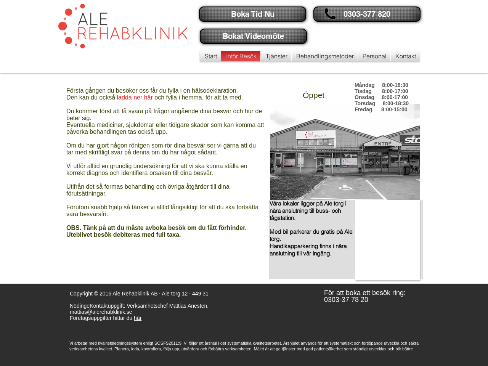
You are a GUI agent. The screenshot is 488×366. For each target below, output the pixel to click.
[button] (366, 14)
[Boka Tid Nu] (252, 14)
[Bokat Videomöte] (253, 36)
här (137, 318)
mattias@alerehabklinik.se (101, 312)
